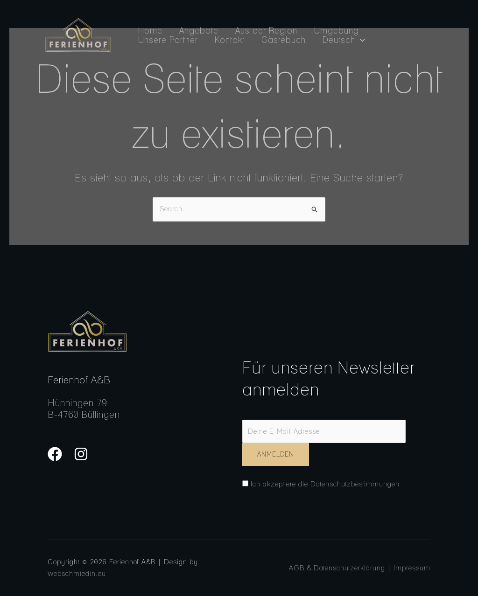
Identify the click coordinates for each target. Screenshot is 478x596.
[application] (360, 40)
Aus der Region (266, 30)
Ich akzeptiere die (321, 484)
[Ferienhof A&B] (77, 34)
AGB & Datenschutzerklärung (337, 568)
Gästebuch (283, 40)
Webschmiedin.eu (77, 573)
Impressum (412, 568)
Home (150, 30)
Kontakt (230, 40)
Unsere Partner (168, 40)
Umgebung (336, 30)
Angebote (198, 30)
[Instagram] (81, 454)
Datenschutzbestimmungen (355, 484)
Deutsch (344, 40)
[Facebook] (55, 454)
